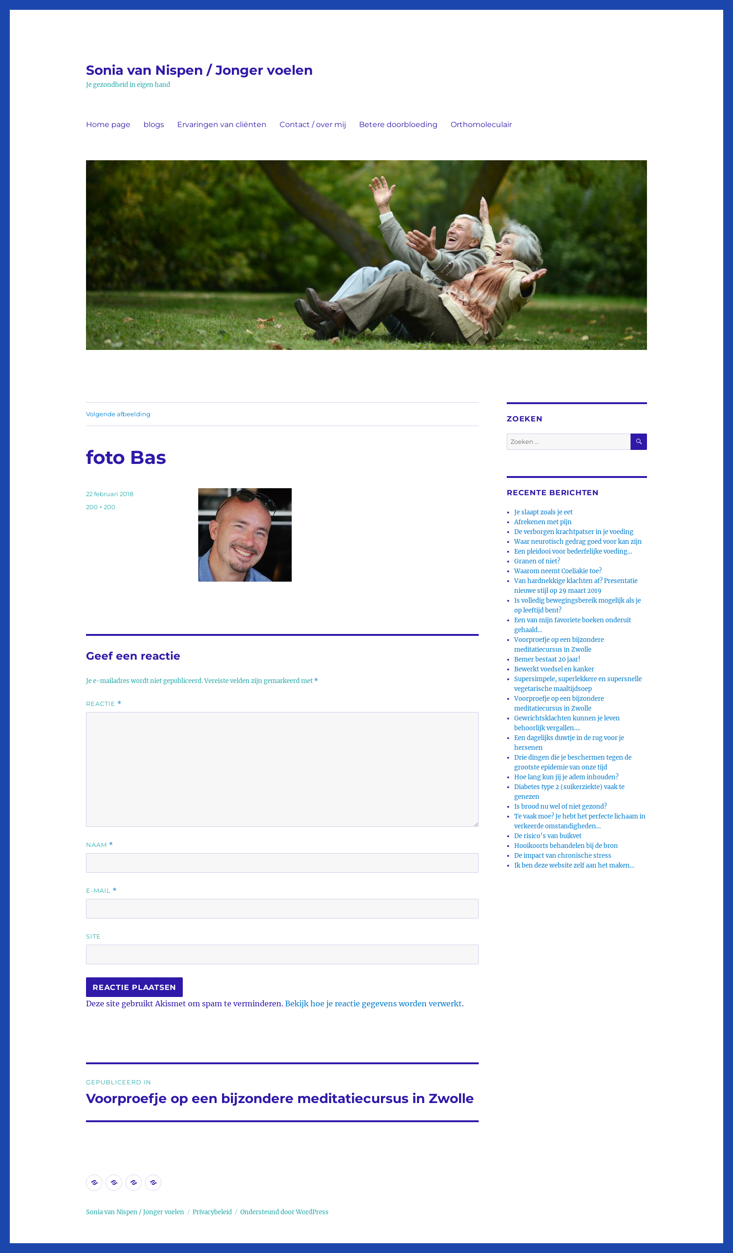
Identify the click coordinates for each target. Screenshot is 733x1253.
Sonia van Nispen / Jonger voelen (199, 70)
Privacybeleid (212, 1212)
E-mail (101, 891)
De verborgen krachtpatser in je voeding (573, 532)
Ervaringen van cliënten (221, 124)
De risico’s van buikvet (548, 836)
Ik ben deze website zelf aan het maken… (574, 865)
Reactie (104, 704)
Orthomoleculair (481, 124)
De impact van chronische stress (562, 856)
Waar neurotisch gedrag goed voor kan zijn (578, 542)
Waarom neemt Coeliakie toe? (558, 571)
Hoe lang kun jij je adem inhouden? (566, 777)
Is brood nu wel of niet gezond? (560, 807)
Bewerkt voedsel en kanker (554, 669)
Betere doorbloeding (398, 124)
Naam (99, 845)
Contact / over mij (313, 124)
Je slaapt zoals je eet (543, 512)
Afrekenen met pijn (543, 522)
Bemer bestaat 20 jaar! (547, 659)
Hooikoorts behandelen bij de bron (566, 846)
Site (93, 936)
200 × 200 (100, 507)
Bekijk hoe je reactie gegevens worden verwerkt (373, 1003)
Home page (108, 124)
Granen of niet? (537, 561)
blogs (154, 124)
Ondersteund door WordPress (284, 1212)
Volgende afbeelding (118, 414)
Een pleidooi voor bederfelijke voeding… (573, 551)
